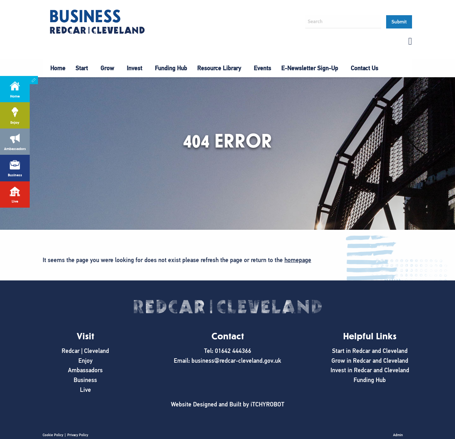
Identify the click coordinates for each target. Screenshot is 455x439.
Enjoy (85, 360)
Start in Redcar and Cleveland (370, 350)
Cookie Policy (53, 435)
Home (57, 68)
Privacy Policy (77, 435)
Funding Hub (171, 68)
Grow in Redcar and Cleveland (369, 360)
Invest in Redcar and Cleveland (370, 370)
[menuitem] (57, 68)
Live (85, 389)
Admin (398, 435)
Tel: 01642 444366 (227, 350)
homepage (297, 260)
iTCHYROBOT (267, 404)
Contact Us (364, 68)
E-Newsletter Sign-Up (309, 68)
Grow (107, 68)
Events (262, 68)
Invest (134, 68)
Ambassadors (85, 370)
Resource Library (219, 68)
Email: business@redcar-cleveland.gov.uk (227, 360)
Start (82, 68)
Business (85, 380)
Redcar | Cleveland (85, 350)
